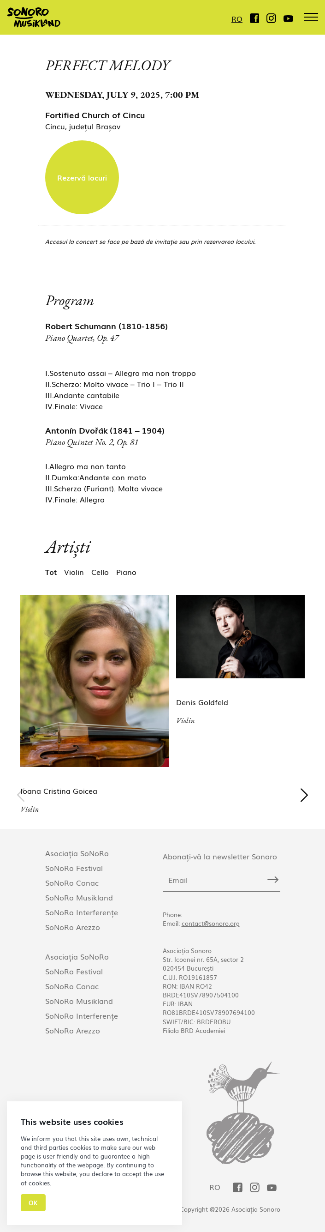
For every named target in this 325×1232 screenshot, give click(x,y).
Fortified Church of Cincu (95, 115)
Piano (126, 571)
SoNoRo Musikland (79, 897)
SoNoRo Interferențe (81, 912)
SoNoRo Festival (74, 867)
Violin (74, 571)
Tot (51, 571)
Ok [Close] (33, 1202)
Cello (100, 571)
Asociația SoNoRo (77, 852)
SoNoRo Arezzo (72, 926)
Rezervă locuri (82, 177)
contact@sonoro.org (211, 923)
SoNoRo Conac (72, 882)
